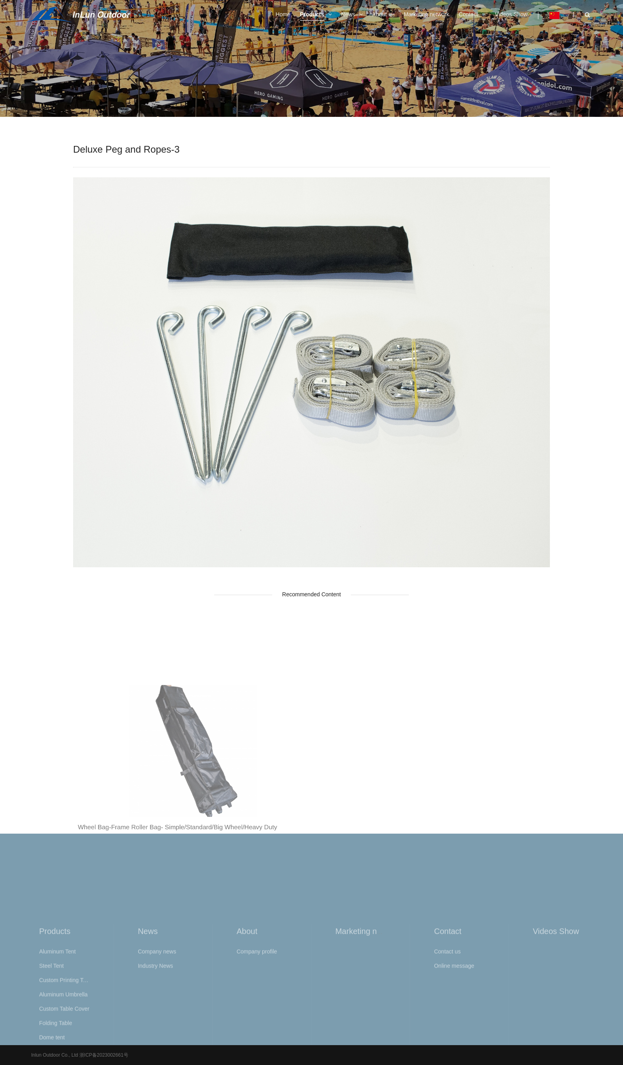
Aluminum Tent (57, 1031)
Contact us (447, 1031)
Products (54, 1010)
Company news (157, 1031)
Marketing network (367, 1010)
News (148, 1010)
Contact (447, 1010)
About (246, 1010)
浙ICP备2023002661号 (103, 1055)
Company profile (256, 1031)
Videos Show (556, 1010)
